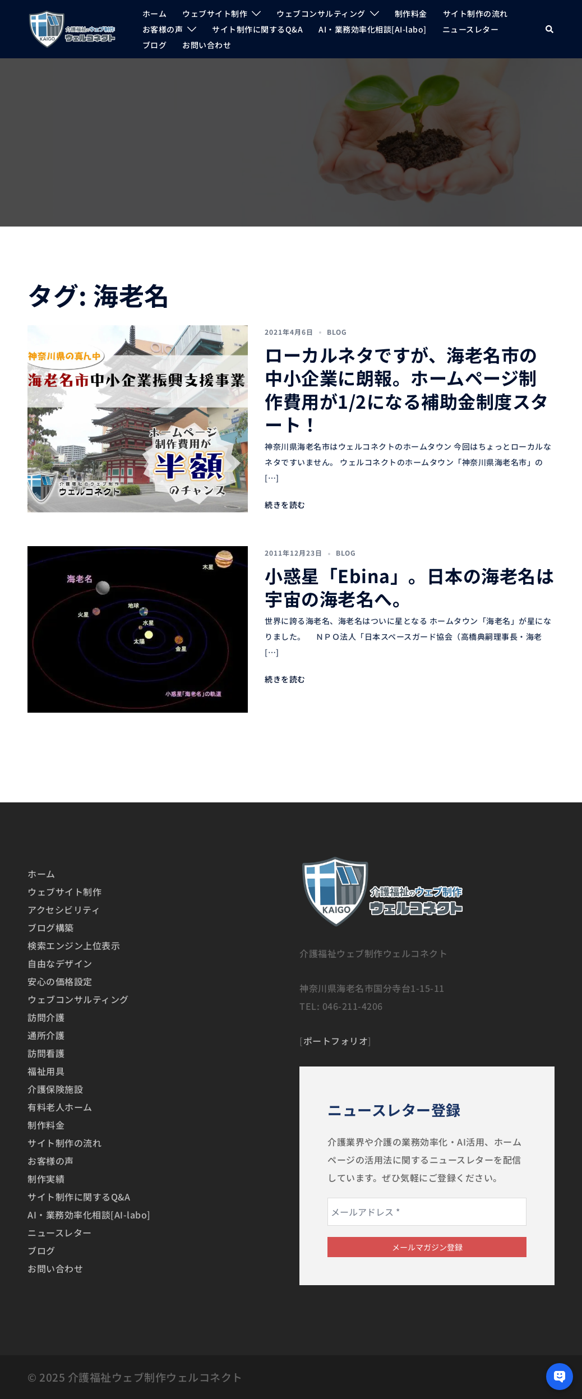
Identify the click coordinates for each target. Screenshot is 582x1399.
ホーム (154, 13)
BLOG (337, 331)
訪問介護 (45, 1017)
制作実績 (45, 1178)
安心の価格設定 (60, 981)
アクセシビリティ (63, 909)
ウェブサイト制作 (214, 13)
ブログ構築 (50, 927)
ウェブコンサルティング (321, 13)
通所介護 (45, 1035)
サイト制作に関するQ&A (257, 29)
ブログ (154, 44)
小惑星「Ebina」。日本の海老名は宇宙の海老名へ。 (409, 587)
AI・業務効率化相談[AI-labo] (372, 29)
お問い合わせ (206, 44)
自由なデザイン (60, 963)
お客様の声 (162, 29)
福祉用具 (45, 1071)
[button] (550, 29)
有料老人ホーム (60, 1107)
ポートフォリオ (335, 1040)
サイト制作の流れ (475, 13)
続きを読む (285, 504)
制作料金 (411, 13)
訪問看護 (45, 1053)
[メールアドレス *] (426, 1212)
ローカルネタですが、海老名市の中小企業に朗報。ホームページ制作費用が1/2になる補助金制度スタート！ (407, 389)
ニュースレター (470, 29)
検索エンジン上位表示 (73, 945)
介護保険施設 (55, 1089)
